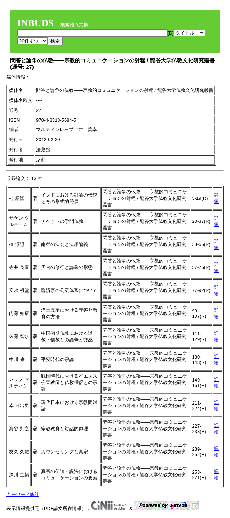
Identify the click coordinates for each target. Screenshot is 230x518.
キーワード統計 (22, 494)
